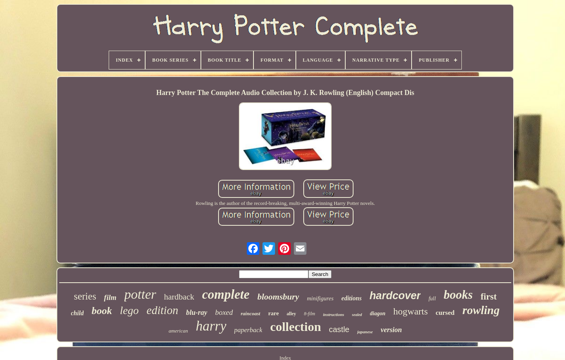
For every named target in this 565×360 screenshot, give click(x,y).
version (391, 330)
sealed (357, 314)
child (77, 313)
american (178, 331)
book (101, 310)
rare (273, 313)
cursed (445, 312)
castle (339, 329)
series (85, 296)
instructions (333, 314)
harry (211, 326)
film (110, 297)
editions (351, 298)
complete (226, 294)
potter (140, 294)
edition (163, 310)
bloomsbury (278, 297)
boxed (224, 312)
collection (295, 327)
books (458, 295)
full (432, 299)
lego (129, 310)
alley (291, 313)
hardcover (395, 296)
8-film (309, 313)
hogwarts (410, 311)
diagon (378, 313)
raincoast (251, 313)
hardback (179, 297)
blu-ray (196, 312)
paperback (248, 330)
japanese (365, 331)
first (489, 297)
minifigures (320, 298)
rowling (480, 309)
